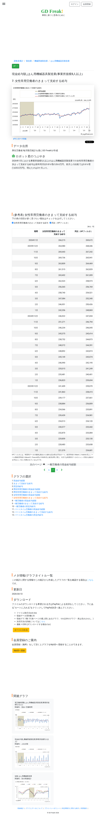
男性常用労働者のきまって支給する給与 (30, 492)
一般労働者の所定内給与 (25, 506)
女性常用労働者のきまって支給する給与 (30, 223)
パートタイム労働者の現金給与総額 (30, 509)
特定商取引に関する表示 (70, 808)
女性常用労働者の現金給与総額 (26, 495)
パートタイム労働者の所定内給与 (29, 515)
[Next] (61, 470)
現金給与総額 (19, 480)
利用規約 (84, 808)
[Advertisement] (53, 35)
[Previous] (44, 470)
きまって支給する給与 (23, 483)
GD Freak (52, 11)
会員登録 (87, 4)
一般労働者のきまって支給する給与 (28, 503)
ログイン (74, 4)
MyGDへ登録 (19, 650)
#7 (14, 66)
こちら (90, 580)
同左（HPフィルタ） (60, 223)
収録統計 (21, 808)
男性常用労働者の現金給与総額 (26, 489)
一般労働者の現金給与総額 (24, 501)
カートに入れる (21, 630)
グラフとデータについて (34, 808)
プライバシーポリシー (52, 808)
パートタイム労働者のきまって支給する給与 (34, 512)
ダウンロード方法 (19, 139)
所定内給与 (18, 486)
